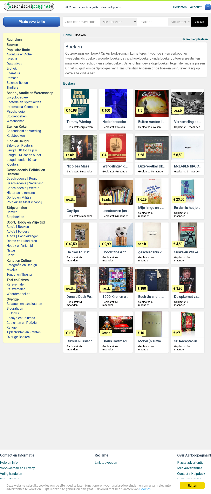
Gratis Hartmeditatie (118, 341)
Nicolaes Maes (78, 166)
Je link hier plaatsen (195, 39)
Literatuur (13, 73)
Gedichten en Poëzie (22, 323)
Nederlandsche (114, 122)
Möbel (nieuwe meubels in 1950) (163, 341)
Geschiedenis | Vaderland (25, 183)
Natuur (11, 250)
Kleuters (13, 164)
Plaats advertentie (190, 463)
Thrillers (12, 87)
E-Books (13, 313)
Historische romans (21, 193)
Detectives (14, 64)
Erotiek (12, 68)
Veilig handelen (11, 474)
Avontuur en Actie (19, 54)
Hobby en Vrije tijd (20, 246)
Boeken (69, 83)
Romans (12, 78)
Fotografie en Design (22, 265)
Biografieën (15, 308)
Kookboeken (16, 136)
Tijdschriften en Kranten (24, 332)
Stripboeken (15, 217)
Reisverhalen (16, 284)
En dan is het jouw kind (191, 208)
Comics (12, 212)
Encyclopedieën (18, 97)
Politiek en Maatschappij (24, 202)
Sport (10, 255)
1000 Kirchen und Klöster (122, 297)
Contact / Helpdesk (191, 474)
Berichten (180, 7)
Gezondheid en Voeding (24, 131)
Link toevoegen (106, 463)
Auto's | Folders (18, 231)
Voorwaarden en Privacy (17, 468)
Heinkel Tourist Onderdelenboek (91, 252)
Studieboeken (17, 116)
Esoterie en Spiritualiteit (24, 102)
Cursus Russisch (79, 341)
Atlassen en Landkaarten (24, 304)
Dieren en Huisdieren (22, 241)
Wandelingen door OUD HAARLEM (128, 166)
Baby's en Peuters (20, 145)
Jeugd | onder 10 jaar (22, 160)
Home (67, 35)
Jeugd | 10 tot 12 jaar (22, 150)
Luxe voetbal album (153, 166)
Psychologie (16, 112)
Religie (12, 327)
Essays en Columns (21, 318)
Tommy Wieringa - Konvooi (87, 122)
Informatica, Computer (22, 107)
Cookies (145, 489)
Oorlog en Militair (19, 197)
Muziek (12, 270)
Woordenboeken (18, 294)
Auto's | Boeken (18, 227)
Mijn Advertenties (190, 468)
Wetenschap (16, 121)
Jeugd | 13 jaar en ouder (24, 155)
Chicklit (12, 59)
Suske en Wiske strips (191, 252)
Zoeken (199, 21)
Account (196, 7)
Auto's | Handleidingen (23, 236)
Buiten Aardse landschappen (160, 122)
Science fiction (17, 83)
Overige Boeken (18, 337)
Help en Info (9, 463)
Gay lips (73, 211)
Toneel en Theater (19, 274)
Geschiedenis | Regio (22, 178)
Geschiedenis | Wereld (23, 188)
